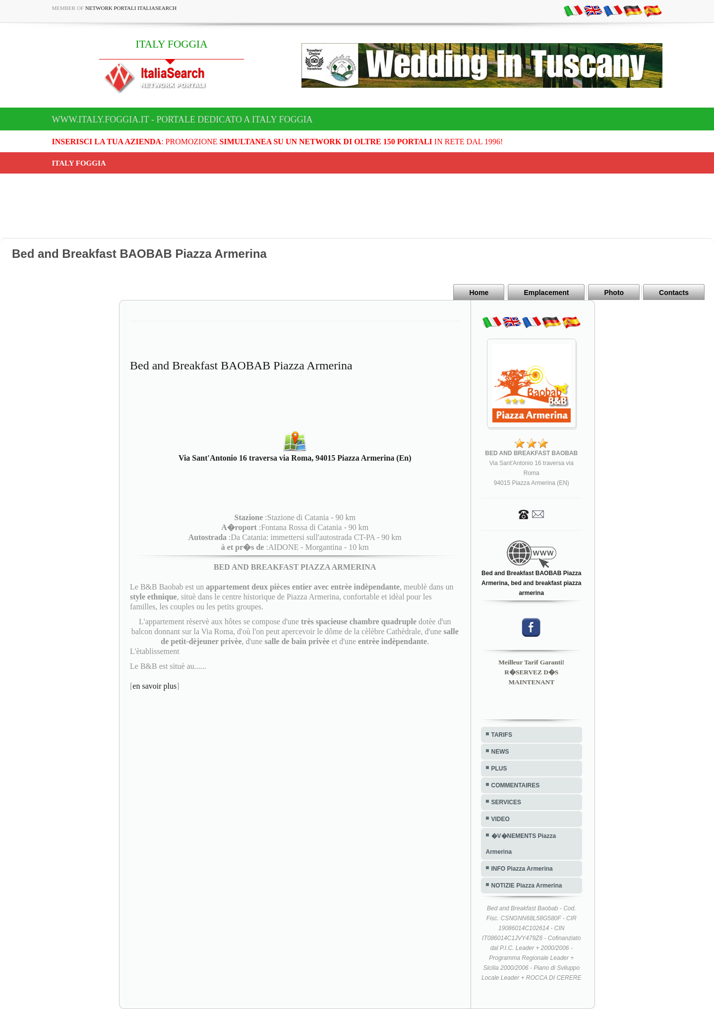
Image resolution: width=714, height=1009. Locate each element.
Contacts (674, 293)
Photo (614, 293)
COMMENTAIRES (515, 785)
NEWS (500, 751)
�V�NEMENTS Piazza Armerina (521, 843)
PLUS (499, 768)
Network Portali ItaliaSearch (131, 8)
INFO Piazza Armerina (522, 868)
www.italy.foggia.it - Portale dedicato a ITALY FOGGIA (182, 119)
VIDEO (500, 819)
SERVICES (506, 802)
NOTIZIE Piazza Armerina (526, 885)
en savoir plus (154, 686)
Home (478, 293)
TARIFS (501, 734)
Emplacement (546, 293)
